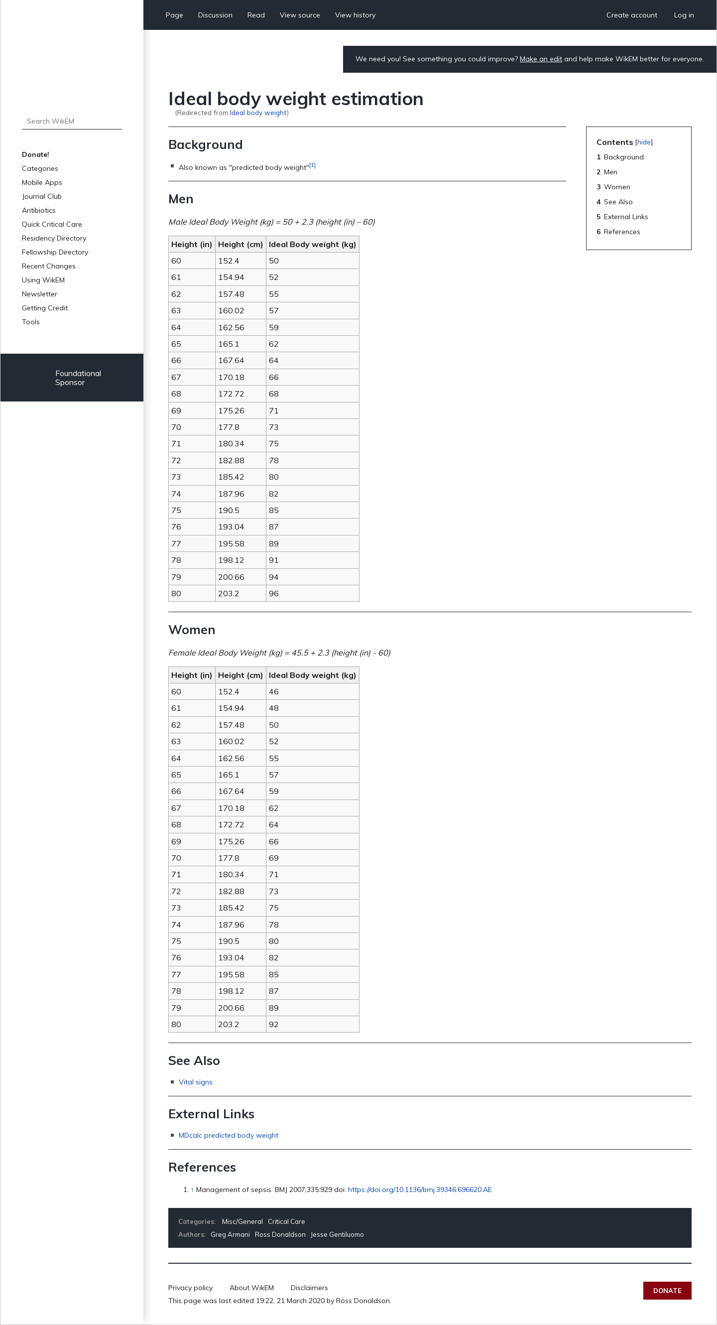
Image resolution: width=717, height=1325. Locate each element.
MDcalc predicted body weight (228, 1135)
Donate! (35, 154)
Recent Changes (49, 266)
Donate (667, 1291)
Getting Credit (45, 307)
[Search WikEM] (72, 121)
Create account (631, 14)
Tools (31, 321)
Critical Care (286, 1221)
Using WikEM (43, 279)
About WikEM (252, 1287)
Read (256, 14)
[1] (312, 164)
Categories (40, 168)
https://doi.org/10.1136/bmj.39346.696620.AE (420, 1189)
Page (174, 14)
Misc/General (242, 1221)
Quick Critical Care (52, 224)
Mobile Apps (42, 182)
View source (300, 14)
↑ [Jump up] (192, 1189)
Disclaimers (309, 1287)
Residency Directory (54, 238)
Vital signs (196, 1081)
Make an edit (541, 58)
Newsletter (39, 293)
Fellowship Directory (55, 252)
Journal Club (42, 196)
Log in (684, 14)
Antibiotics (39, 210)
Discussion (215, 14)
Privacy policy (190, 1287)
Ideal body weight (258, 112)
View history (355, 14)
